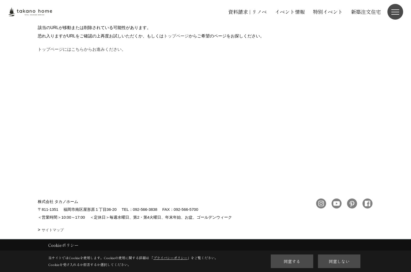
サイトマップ (53, 230)
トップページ (176, 36)
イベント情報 (290, 11)
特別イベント (328, 11)
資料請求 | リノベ (247, 11)
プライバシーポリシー (170, 257)
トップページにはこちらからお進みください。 (82, 49)
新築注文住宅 (366, 11)
